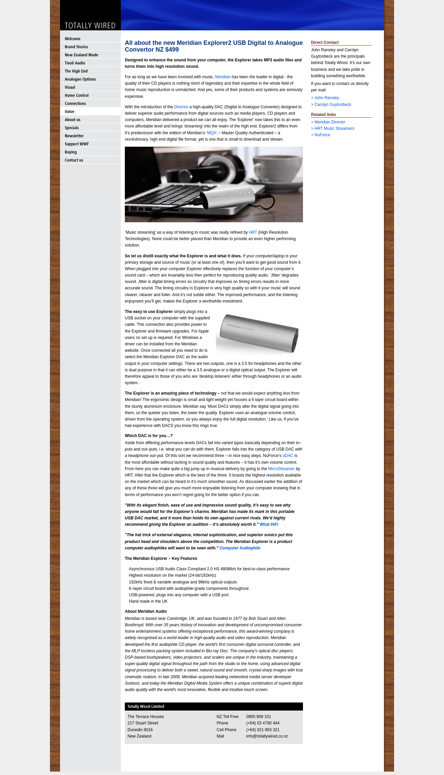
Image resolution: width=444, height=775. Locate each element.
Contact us (90, 160)
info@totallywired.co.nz (267, 736)
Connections (90, 103)
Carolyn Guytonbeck (332, 104)
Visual (90, 87)
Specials (90, 127)
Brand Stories (90, 46)
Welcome (90, 38)
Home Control (90, 95)
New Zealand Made (90, 55)
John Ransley (326, 97)
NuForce (322, 135)
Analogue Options (90, 79)
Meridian (222, 77)
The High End (90, 71)
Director (181, 107)
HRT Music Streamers (334, 128)
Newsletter (90, 136)
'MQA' (211, 133)
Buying (90, 152)
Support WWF (90, 144)
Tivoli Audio (90, 63)
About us (90, 119)
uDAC (287, 455)
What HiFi (269, 524)
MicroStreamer (282, 468)
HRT (253, 232)
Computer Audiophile (239, 548)
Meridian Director (329, 122)
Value (90, 111)
